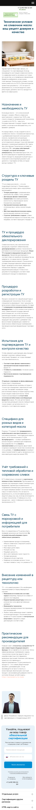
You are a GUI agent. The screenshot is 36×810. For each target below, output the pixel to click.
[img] (9, 8)
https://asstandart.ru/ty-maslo (13, 677)
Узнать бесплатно (18, 765)
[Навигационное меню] (33, 3)
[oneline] (18, 750)
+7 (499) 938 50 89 (25, 8)
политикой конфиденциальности (18, 773)
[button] (16, 15)
